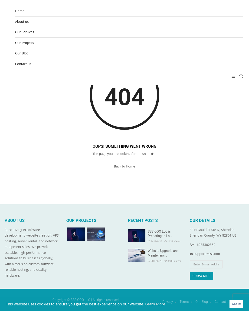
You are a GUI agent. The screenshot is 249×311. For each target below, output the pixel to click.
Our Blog (21, 53)
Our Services (24, 32)
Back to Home (124, 166)
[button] (231, 76)
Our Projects (24, 42)
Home (19, 11)
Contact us (23, 64)
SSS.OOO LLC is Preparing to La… (160, 234)
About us (22, 21)
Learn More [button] (155, 304)
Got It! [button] (236, 304)
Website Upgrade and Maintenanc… (163, 253)
